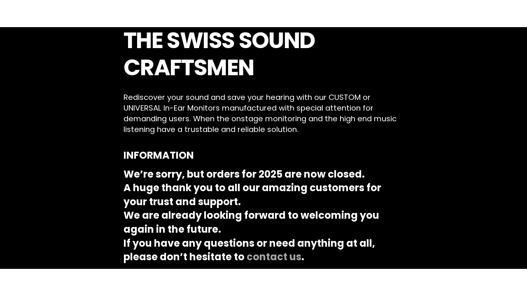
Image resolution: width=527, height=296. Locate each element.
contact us (274, 257)
